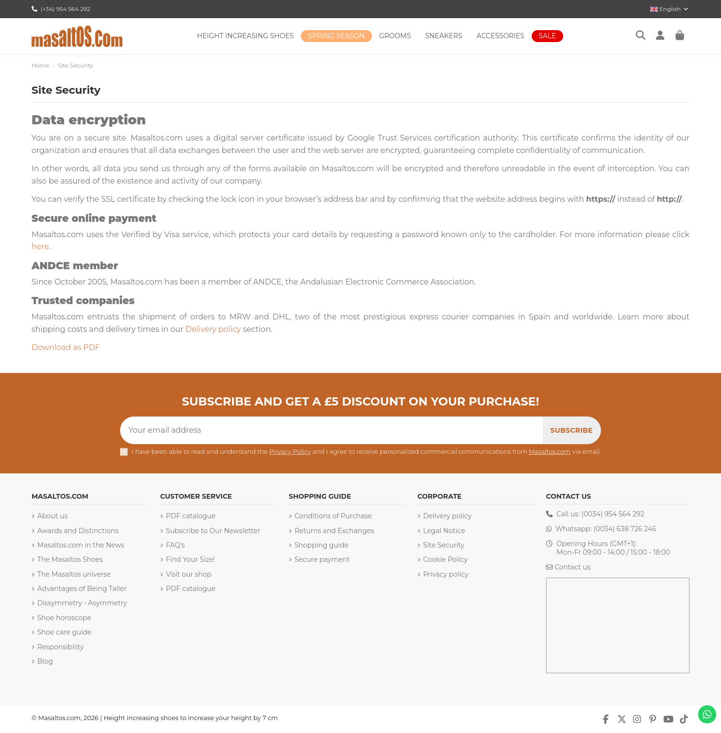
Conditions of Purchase (333, 516)
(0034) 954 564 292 (613, 514)
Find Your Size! (190, 559)
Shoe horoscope (64, 617)
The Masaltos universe (74, 574)
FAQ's (175, 545)
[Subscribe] (571, 430)
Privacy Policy (290, 451)
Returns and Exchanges (334, 530)
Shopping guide (322, 545)
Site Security (443, 545)
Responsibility (60, 647)
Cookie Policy (445, 559)
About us (52, 516)
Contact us (572, 567)
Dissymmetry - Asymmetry (82, 603)
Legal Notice (444, 530)
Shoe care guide (64, 632)
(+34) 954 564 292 (61, 8)
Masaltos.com (549, 451)
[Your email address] (331, 430)
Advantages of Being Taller (82, 588)
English (669, 8)
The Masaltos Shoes (70, 559)
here (40, 246)
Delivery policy (213, 329)
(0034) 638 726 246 (624, 529)
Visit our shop (188, 574)
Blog (45, 661)
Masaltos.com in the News (80, 545)
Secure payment (322, 559)
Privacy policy (446, 574)
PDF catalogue (191, 516)
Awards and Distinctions (78, 530)
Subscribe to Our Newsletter (213, 530)
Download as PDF (66, 347)
